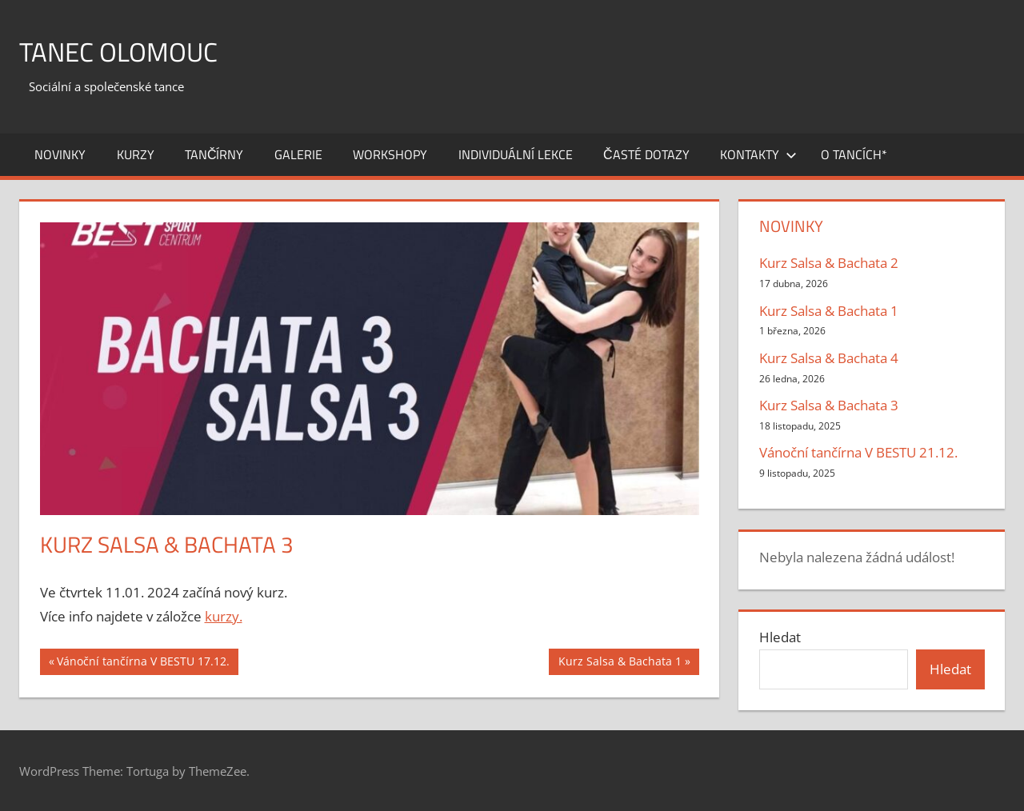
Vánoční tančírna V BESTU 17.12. (143, 663)
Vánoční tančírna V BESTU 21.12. (858, 452)
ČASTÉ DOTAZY (646, 154)
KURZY (135, 154)
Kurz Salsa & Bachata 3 (828, 405)
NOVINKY (60, 154)
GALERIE (298, 154)
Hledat (780, 637)
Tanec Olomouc (127, 51)
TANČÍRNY (214, 154)
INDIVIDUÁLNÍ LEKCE (515, 154)
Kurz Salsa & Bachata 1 (620, 663)
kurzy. (223, 616)
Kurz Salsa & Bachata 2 (828, 263)
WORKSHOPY (390, 154)
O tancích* (854, 154)
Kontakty (758, 154)
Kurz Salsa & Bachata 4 (828, 358)
